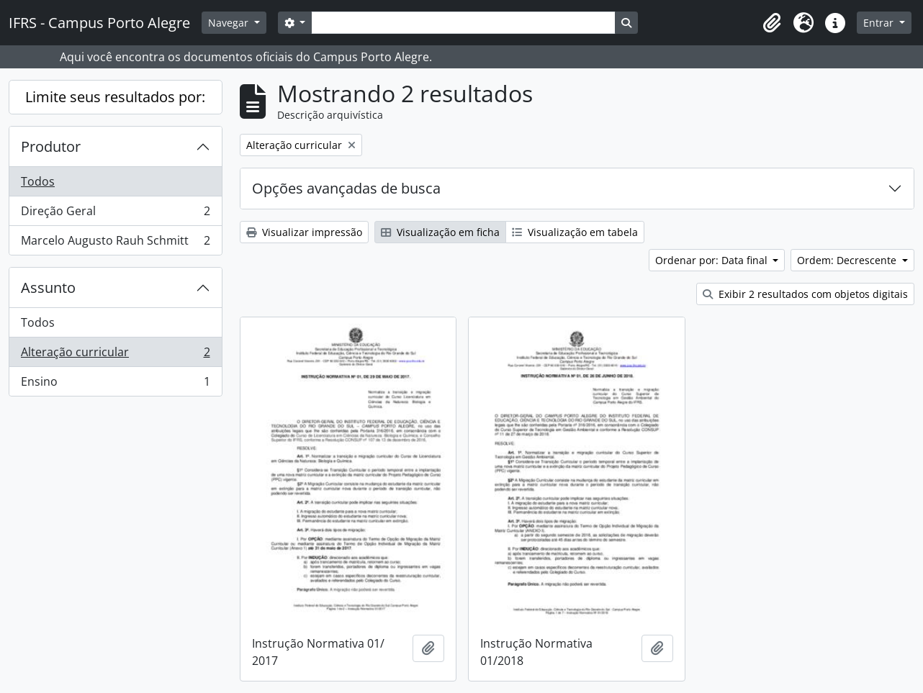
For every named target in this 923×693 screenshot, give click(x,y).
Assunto (48, 287)
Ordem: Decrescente (848, 260)
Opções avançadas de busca (346, 188)
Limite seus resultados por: (115, 97)
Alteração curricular (115, 355)
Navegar (229, 23)
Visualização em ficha (440, 232)
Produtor (51, 146)
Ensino (115, 384)
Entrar (879, 23)
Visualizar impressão (304, 232)
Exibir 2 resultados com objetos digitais (805, 294)
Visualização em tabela (575, 232)
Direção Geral (115, 214)
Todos (38, 181)
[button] (772, 23)
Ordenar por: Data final (712, 260)
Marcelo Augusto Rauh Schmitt (115, 243)
